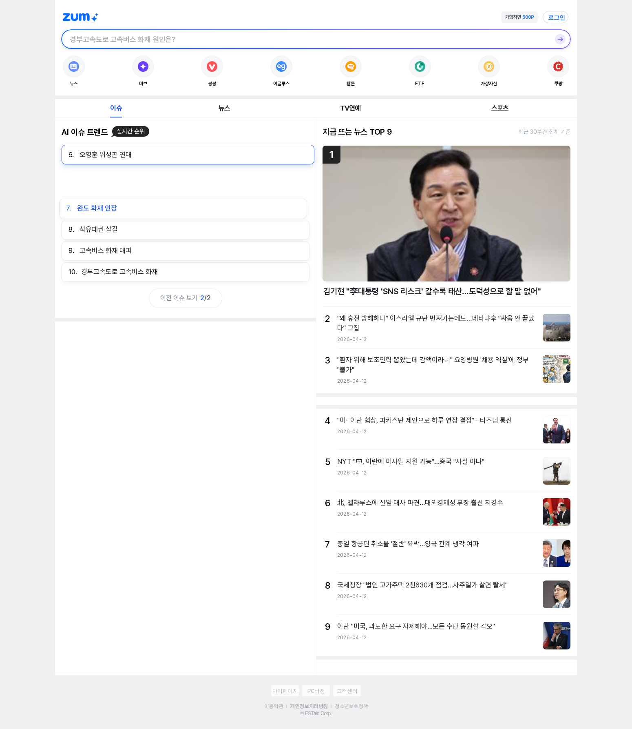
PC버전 (316, 691)
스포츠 (500, 108)
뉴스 (224, 108)
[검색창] (305, 39)
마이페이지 (285, 691)
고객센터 (347, 691)
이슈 (116, 108)
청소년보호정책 (351, 706)
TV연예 (350, 108)
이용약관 (273, 706)
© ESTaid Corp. (315, 713)
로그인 (556, 17)
